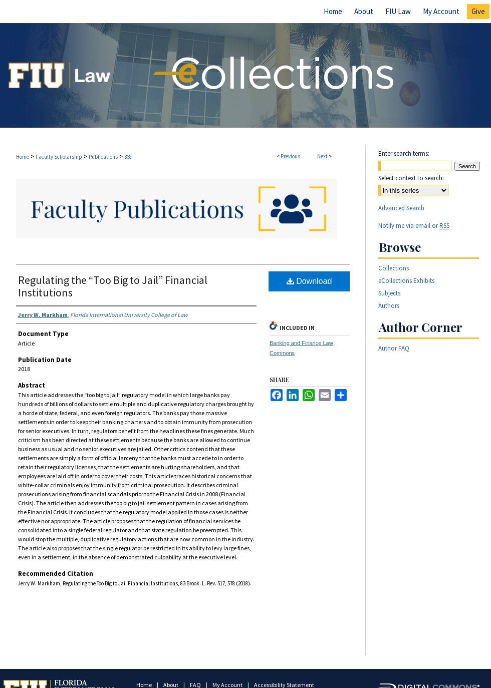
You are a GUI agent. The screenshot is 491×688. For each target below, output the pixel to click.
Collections (393, 268)
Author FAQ (393, 348)
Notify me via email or (413, 225)
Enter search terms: (403, 153)
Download (309, 281)
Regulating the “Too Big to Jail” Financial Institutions (112, 286)
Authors (388, 305)
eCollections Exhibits (406, 280)
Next (322, 156)
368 (128, 156)
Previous (290, 156)
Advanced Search (401, 208)
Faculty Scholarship (59, 156)
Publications (103, 156)
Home (22, 156)
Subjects (389, 293)
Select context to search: (411, 178)
